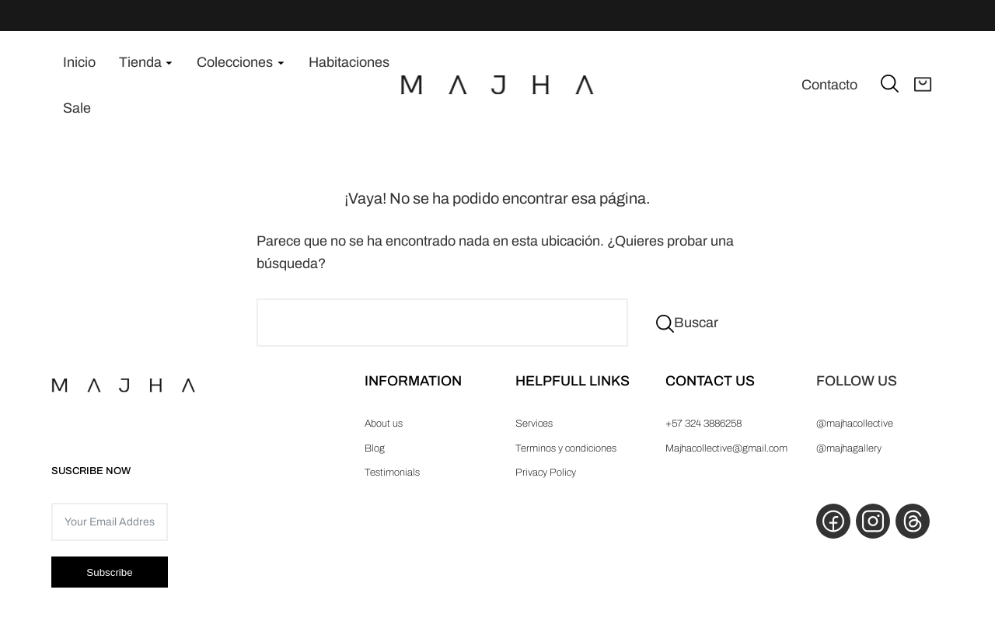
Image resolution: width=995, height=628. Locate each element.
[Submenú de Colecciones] (281, 62)
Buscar (696, 322)
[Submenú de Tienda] (169, 62)
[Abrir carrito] (923, 85)
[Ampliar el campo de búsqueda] (890, 83)
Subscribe (109, 572)
